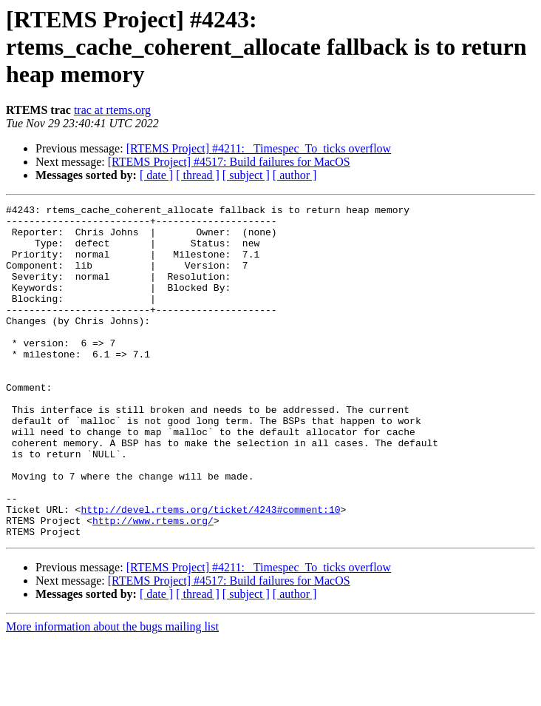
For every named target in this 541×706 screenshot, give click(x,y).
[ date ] (156, 175)
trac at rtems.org (112, 110)
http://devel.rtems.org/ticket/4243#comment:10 (210, 571)
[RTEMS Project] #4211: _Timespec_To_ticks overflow (258, 148)
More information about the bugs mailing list (112, 693)
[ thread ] (198, 175)
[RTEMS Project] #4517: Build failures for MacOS (229, 161)
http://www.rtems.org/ (153, 584)
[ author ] (295, 175)
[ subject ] (246, 175)
